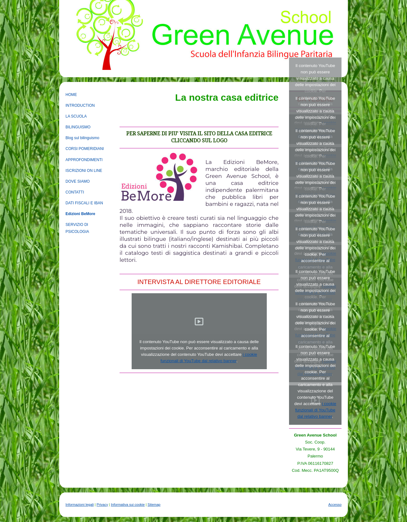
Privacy (102, 504)
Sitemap (154, 504)
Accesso (334, 504)
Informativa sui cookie (128, 504)
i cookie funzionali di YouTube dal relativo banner (315, 410)
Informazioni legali (80, 504)
